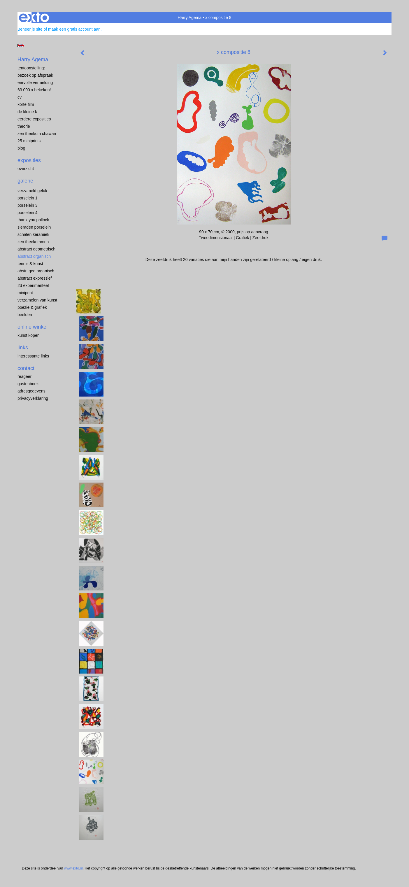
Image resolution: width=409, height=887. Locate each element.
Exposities (29, 160)
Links (22, 347)
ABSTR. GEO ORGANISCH (35, 271)
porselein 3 (27, 205)
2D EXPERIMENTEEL (33, 285)
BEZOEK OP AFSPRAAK (35, 75)
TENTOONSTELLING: (31, 68)
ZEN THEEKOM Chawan (36, 133)
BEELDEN (24, 314)
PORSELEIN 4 (27, 212)
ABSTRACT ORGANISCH (34, 256)
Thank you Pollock (33, 220)
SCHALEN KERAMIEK (33, 234)
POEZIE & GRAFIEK (32, 307)
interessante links (33, 356)
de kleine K (27, 111)
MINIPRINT (25, 292)
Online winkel (32, 327)
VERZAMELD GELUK (32, 190)
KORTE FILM (25, 104)
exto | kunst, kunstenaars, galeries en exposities (33, 17)
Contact (25, 368)
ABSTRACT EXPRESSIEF (34, 278)
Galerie (25, 181)
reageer (24, 376)
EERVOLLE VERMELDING (35, 82)
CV (19, 97)
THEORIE (23, 126)
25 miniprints (29, 141)
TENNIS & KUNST (30, 263)
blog (21, 148)
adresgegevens (31, 391)
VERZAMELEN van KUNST (37, 300)
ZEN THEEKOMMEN (33, 241)
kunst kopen (28, 335)
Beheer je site (30, 29)
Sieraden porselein (34, 227)
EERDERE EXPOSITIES (34, 119)
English (20, 45)
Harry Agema (190, 17)
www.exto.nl (73, 868)
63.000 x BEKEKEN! (34, 89)
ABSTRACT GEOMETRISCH (36, 249)
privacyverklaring (32, 398)
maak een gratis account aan (74, 29)
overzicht (25, 168)
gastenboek (27, 383)
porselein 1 (27, 198)
